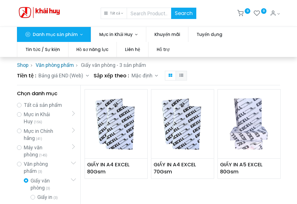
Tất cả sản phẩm (43, 105)
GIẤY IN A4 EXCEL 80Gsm (108, 168)
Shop (23, 65)
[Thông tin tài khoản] (275, 13)
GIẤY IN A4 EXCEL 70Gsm (175, 168)
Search (184, 13)
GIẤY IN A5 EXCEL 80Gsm (241, 168)
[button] (114, 13)
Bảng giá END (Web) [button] (61, 75)
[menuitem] (167, 34)
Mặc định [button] (143, 75)
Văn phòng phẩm (55, 65)
